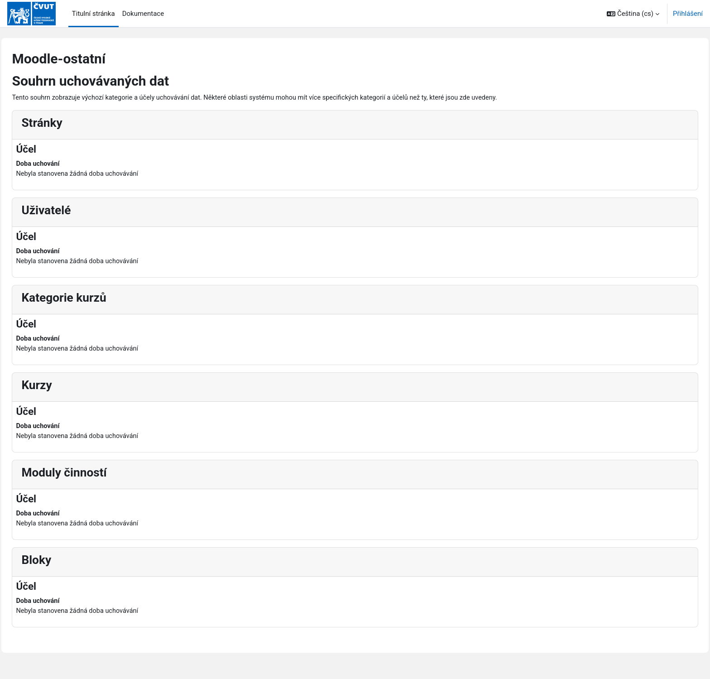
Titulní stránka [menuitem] (93, 14)
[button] (633, 13)
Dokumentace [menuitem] (143, 14)
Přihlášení (688, 14)
